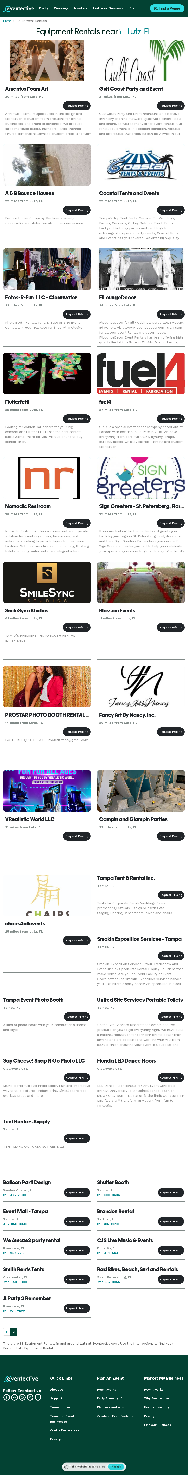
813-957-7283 (14, 1253)
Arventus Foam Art (26, 89)
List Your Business (108, 8)
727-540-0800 (15, 1282)
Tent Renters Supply (26, 1121)
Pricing (149, 1415)
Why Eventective (156, 1398)
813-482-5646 (108, 1253)
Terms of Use (60, 1407)
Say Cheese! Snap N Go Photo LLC (44, 1061)
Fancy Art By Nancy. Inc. (127, 715)
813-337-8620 (108, 1224)
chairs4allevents (25, 924)
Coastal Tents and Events (129, 193)
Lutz (7, 21)
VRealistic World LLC (30, 819)
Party (43, 8)
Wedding (61, 8)
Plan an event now (110, 1407)
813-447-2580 (14, 1195)
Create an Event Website (115, 1415)
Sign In (135, 8)
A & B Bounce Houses (29, 193)
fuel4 (105, 402)
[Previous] (6, 1332)
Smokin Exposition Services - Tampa (139, 939)
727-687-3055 (108, 1282)
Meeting (80, 8)
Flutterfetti (17, 402)
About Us (56, 1389)
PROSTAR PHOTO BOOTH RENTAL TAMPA (54, 715)
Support (56, 1398)
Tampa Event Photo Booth (33, 1000)
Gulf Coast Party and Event (131, 89)
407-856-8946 (15, 1224)
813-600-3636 (108, 1195)
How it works (106, 1389)
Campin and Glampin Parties (133, 819)
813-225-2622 (14, 1311)
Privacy (55, 1438)
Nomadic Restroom (28, 506)
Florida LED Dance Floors (126, 1061)
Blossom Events (117, 610)
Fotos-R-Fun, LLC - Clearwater (41, 297)
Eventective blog (156, 1407)
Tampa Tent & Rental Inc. (126, 878)
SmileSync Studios (26, 610)
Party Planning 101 (110, 1398)
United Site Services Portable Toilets (140, 1000)
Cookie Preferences (64, 1429)
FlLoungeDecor (117, 297)
